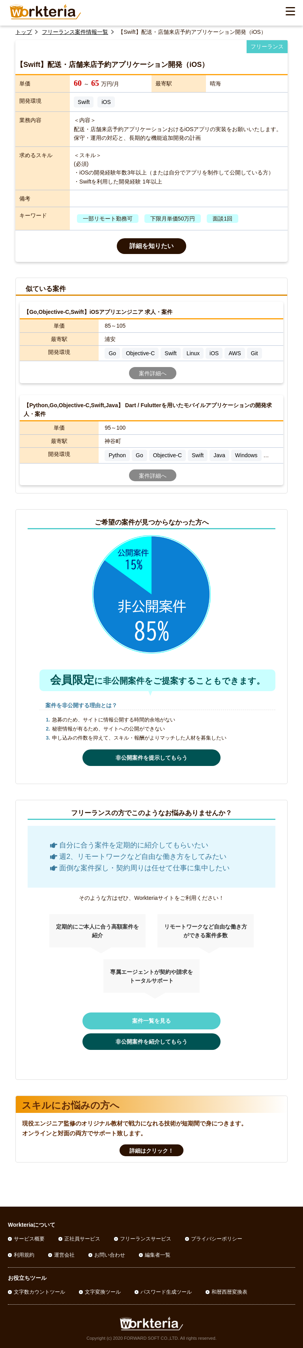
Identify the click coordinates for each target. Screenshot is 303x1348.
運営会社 (64, 1255)
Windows (246, 455)
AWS (234, 353)
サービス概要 (29, 1239)
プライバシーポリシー (216, 1239)
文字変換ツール (103, 1292)
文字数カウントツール (39, 1292)
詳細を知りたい (151, 246)
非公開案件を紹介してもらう (151, 1041)
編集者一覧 (157, 1255)
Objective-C (140, 353)
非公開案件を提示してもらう (151, 758)
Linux (193, 353)
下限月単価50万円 (172, 218)
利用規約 (24, 1255)
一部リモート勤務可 (108, 218)
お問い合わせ (109, 1255)
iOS (105, 102)
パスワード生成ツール (166, 1292)
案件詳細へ (152, 373)
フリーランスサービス (145, 1239)
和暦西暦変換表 (229, 1292)
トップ (23, 32)
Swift (84, 102)
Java (219, 455)
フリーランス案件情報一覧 (75, 32)
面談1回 (222, 218)
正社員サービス (82, 1239)
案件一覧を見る (151, 1021)
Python (117, 455)
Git (254, 353)
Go (112, 353)
